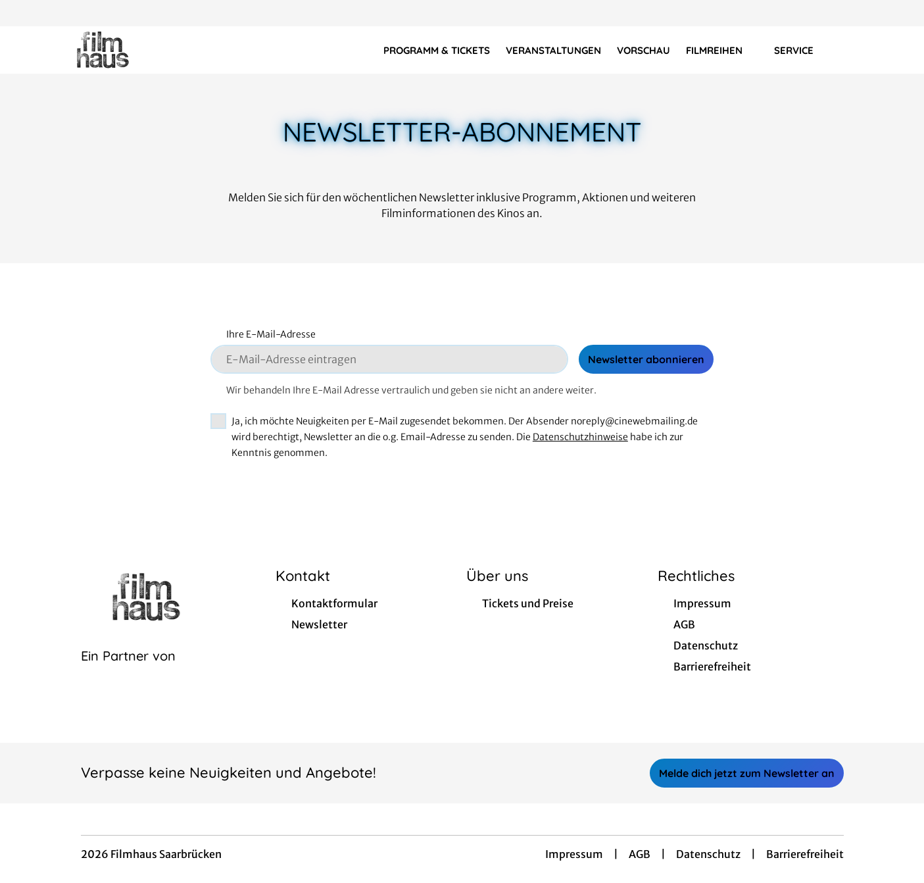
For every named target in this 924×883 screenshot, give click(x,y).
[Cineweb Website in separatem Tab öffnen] (128, 672)
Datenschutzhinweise (580, 437)
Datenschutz (708, 854)
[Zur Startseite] (145, 50)
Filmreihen (722, 50)
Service (801, 50)
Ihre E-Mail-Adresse (271, 334)
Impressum (574, 854)
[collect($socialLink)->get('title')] (24, 13)
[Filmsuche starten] (858, 50)
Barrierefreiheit (805, 854)
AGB (639, 854)
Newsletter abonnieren (646, 359)
